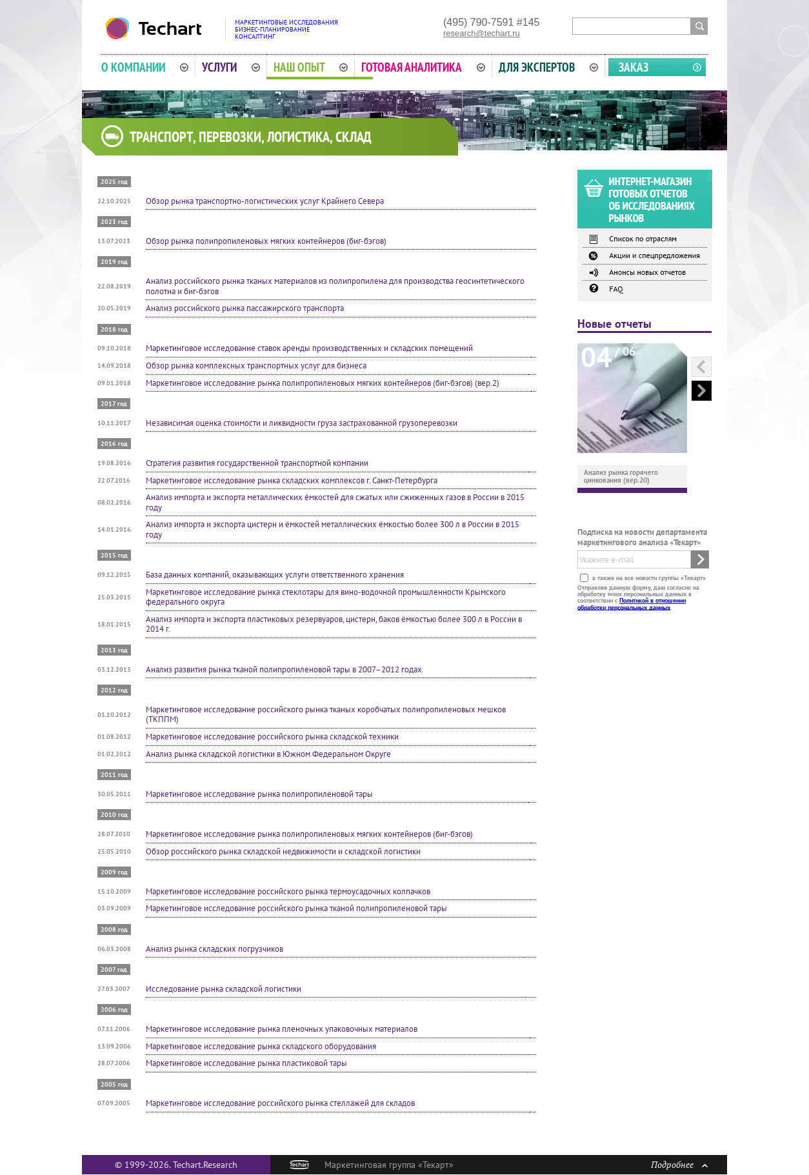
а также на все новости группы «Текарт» (648, 577)
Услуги (231, 67)
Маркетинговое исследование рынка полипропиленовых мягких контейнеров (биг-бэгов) (309, 834)
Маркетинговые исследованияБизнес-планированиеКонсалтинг (286, 29)
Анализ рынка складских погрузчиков (214, 948)
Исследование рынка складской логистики (223, 988)
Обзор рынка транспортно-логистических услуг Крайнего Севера (265, 201)
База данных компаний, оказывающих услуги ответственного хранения (275, 574)
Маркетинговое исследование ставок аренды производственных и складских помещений (309, 348)
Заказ (633, 67)
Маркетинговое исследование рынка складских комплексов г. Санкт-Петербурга (291, 480)
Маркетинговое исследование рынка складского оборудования (261, 1046)
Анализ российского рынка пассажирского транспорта (245, 308)
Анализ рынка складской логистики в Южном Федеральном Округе (268, 753)
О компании (144, 67)
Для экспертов (548, 67)
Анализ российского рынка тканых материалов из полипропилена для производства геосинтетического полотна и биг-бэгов (335, 286)
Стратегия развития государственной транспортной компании (257, 462)
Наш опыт (311, 67)
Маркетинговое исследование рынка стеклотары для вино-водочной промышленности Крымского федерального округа (326, 597)
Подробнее (679, 1164)
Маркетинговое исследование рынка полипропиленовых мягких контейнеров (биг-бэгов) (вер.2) (322, 382)
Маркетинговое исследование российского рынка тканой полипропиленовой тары (296, 908)
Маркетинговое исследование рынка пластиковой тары (246, 1063)
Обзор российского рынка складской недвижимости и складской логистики (283, 851)
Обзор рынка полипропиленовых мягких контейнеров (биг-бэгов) (266, 241)
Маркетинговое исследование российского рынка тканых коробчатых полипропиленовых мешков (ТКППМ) (326, 714)
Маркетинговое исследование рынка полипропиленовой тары (259, 793)
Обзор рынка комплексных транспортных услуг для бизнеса (256, 365)
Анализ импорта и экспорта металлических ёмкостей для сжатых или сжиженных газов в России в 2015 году (335, 502)
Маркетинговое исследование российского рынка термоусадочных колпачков (288, 891)
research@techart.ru (481, 33)
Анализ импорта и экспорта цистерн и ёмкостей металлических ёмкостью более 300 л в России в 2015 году (332, 529)
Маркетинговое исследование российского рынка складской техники (272, 736)
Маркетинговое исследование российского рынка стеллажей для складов (280, 1103)
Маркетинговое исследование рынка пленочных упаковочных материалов (281, 1028)
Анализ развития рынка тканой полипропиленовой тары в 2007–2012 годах (284, 669)
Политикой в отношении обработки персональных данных (631, 603)
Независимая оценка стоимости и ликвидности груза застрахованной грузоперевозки (301, 422)
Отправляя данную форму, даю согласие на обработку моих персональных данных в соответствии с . (638, 597)
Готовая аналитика (423, 67)
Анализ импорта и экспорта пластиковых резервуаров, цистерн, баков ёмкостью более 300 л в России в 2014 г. (334, 624)
